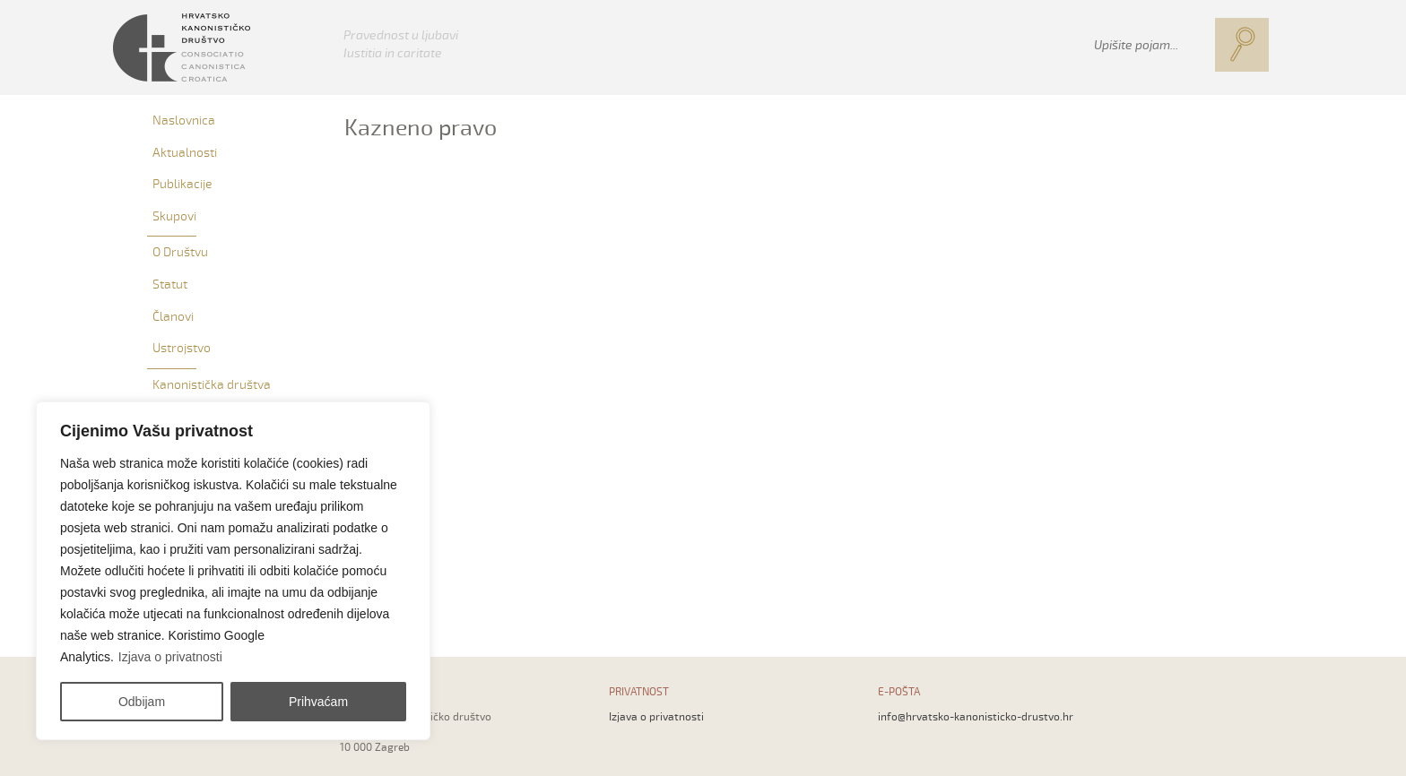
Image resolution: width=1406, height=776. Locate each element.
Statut (169, 284)
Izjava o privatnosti (170, 657)
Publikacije (182, 184)
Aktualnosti (184, 152)
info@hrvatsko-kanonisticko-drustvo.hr (975, 717)
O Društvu (180, 252)
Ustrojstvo (181, 348)
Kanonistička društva (211, 384)
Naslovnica (183, 120)
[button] (1242, 45)
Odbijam (141, 701)
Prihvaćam (318, 701)
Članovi (173, 316)
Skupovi (174, 216)
